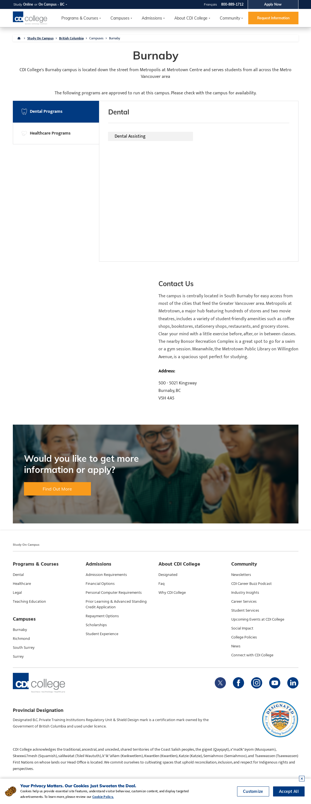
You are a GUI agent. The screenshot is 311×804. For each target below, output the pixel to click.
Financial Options (100, 584)
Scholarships (96, 625)
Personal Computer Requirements (114, 592)
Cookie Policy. (103, 797)
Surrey (18, 656)
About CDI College (191, 18)
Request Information (273, 18)
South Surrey (24, 647)
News (235, 646)
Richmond (21, 639)
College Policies (244, 637)
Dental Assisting (130, 136)
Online (28, 4)
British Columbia (71, 38)
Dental (18, 575)
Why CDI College (172, 592)
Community (230, 18)
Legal (17, 592)
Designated (167, 575)
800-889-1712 (232, 4)
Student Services (245, 610)
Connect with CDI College (252, 655)
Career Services (244, 601)
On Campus (47, 4)
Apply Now (273, 4)
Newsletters (241, 575)
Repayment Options (102, 616)
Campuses (96, 38)
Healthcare (22, 584)
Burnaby (114, 38)
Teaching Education (29, 601)
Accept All (289, 791)
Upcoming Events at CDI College (257, 619)
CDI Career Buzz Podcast (251, 584)
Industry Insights (245, 592)
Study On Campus (40, 38)
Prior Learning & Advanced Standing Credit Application (116, 604)
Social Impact (242, 628)
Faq (161, 584)
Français (210, 4)
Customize (253, 791)
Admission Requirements (106, 575)
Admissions (152, 18)
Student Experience (102, 634)
